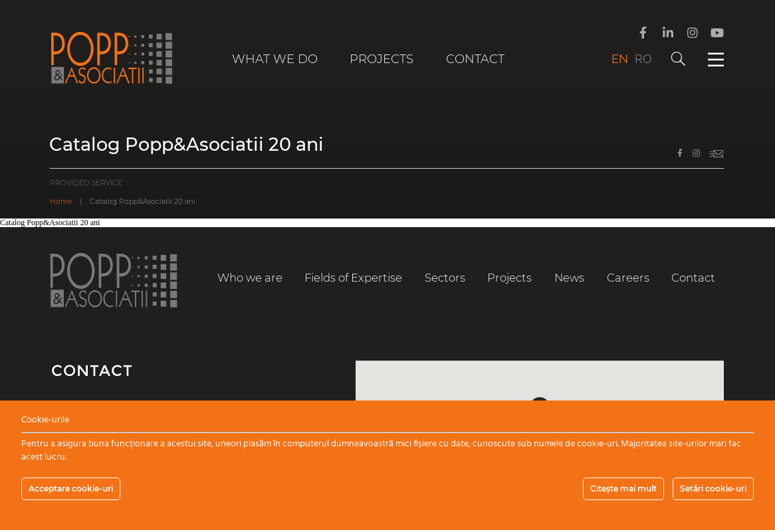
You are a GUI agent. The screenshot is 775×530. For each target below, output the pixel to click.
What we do (275, 59)
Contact (475, 59)
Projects (381, 59)
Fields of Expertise (353, 277)
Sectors (445, 277)
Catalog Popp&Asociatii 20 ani (50, 222)
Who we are (249, 277)
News (569, 277)
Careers (628, 277)
